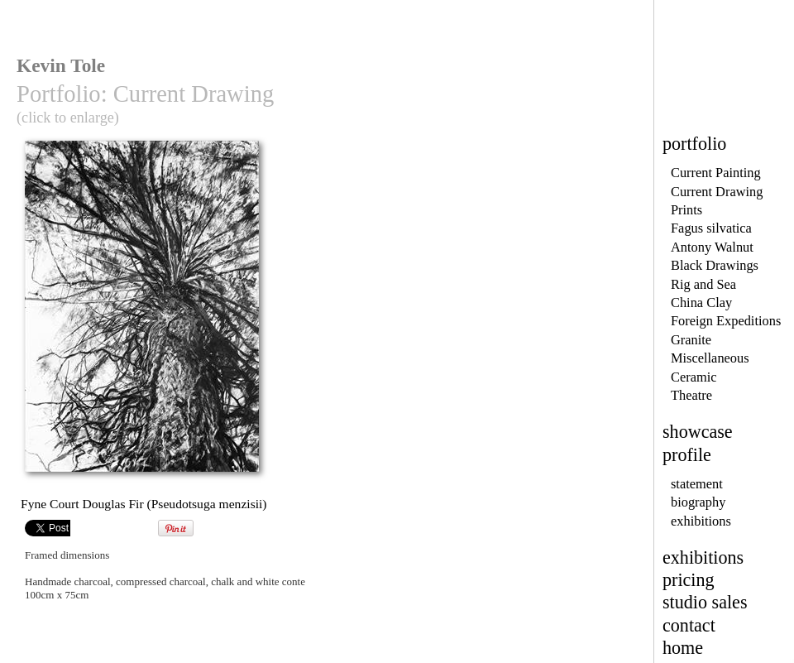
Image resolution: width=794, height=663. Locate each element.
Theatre (691, 395)
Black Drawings (714, 265)
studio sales (705, 602)
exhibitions (701, 521)
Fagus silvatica (711, 228)
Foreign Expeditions (726, 321)
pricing (688, 579)
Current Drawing (717, 191)
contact (688, 625)
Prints (686, 210)
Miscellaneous (710, 358)
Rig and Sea (703, 284)
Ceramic (693, 377)
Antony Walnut (712, 247)
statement (697, 484)
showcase (697, 431)
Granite (691, 340)
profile (686, 454)
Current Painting (716, 172)
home (682, 647)
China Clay (701, 302)
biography (698, 502)
